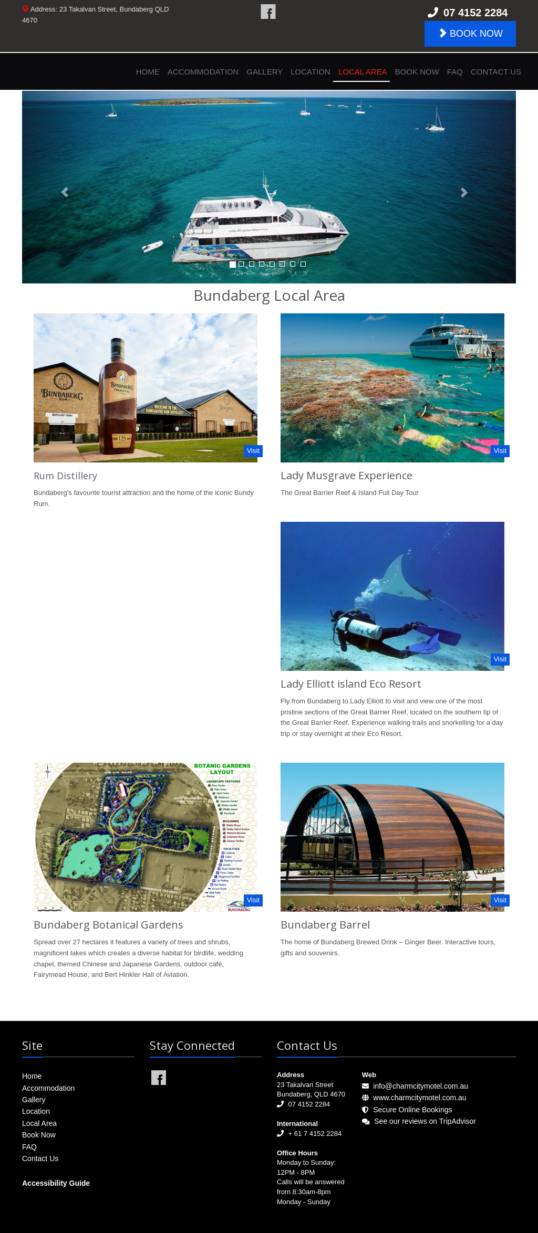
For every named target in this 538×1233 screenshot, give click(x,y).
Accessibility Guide (56, 1183)
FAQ (455, 71)
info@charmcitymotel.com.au (420, 1086)
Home (148, 71)
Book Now (417, 71)
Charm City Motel (268, 11)
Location (310, 71)
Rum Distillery (65, 475)
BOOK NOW (470, 33)
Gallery (264, 71)
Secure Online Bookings (412, 1109)
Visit (253, 451)
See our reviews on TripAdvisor (425, 1121)
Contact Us (496, 71)
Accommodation (203, 71)
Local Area (362, 71)
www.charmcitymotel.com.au (419, 1097)
